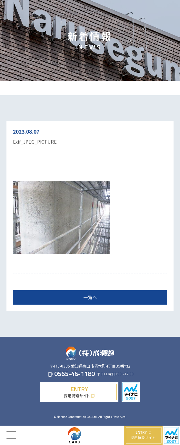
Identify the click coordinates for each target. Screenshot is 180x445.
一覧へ (90, 297)
